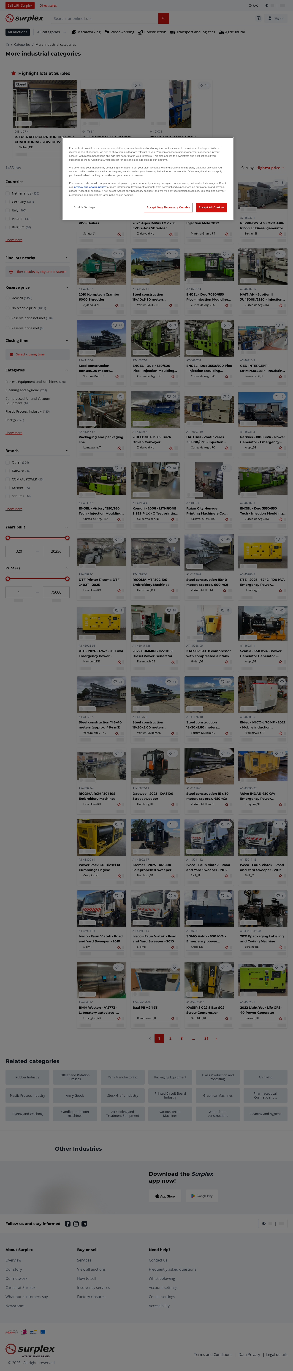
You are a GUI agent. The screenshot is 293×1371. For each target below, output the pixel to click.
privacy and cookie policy (90, 187)
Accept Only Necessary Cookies (168, 207)
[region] (148, 178)
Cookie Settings (84, 207)
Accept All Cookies (212, 207)
